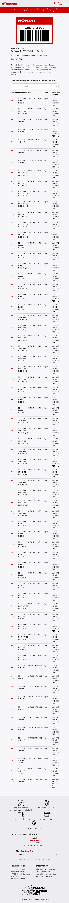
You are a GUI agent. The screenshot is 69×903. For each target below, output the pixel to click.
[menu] (65, 3)
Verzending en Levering (45, 876)
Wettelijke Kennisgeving (46, 874)
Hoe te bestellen (17, 872)
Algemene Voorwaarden (45, 869)
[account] (55, 3)
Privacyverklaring (43, 872)
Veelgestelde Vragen (19, 869)
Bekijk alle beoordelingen (34, 845)
